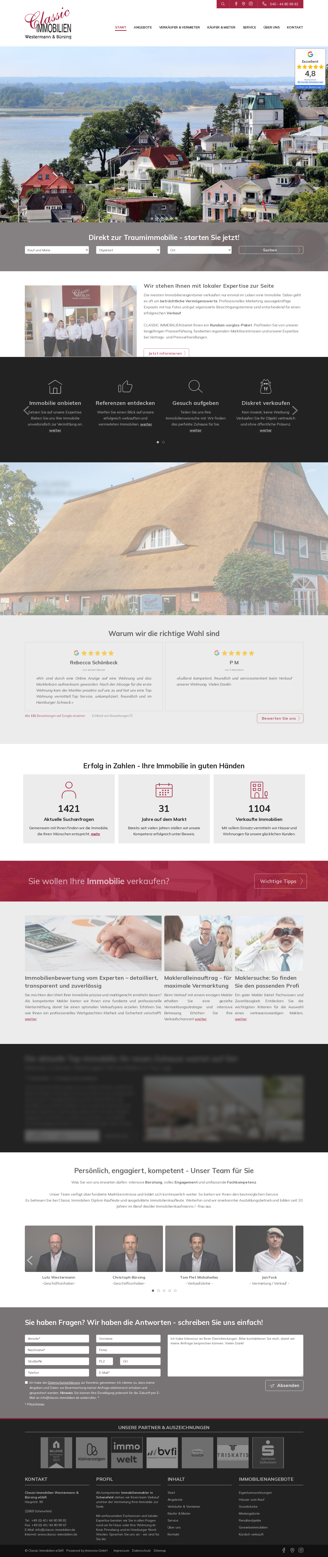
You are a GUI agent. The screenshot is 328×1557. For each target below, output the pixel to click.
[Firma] (128, 1350)
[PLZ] (104, 1361)
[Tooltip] (323, 87)
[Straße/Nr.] (57, 1361)
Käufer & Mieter (221, 27)
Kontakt (295, 27)
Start (120, 27)
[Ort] (200, 250)
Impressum (121, 1550)
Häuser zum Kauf (251, 1499)
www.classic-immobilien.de (57, 1534)
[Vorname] (128, 1339)
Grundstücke (248, 1506)
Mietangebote (249, 1513)
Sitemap (160, 1550)
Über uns (271, 27)
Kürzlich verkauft (251, 1534)
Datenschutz (141, 1550)
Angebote (143, 27)
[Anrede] (57, 1339)
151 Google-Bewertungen (310, 82)
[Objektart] (128, 250)
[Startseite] (48, 23)
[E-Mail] (128, 1373)
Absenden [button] (288, 1385)
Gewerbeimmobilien (253, 1527)
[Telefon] (57, 1373)
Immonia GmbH (96, 1550)
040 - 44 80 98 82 (284, 4)
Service (249, 27)
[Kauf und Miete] (57, 250)
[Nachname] (57, 1350)
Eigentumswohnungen (255, 1493)
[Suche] (223, 4)
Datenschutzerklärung (64, 1382)
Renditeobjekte (250, 1520)
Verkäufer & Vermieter (179, 27)
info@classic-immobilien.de (55, 1530)
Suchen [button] (270, 250)
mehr (95, 834)
